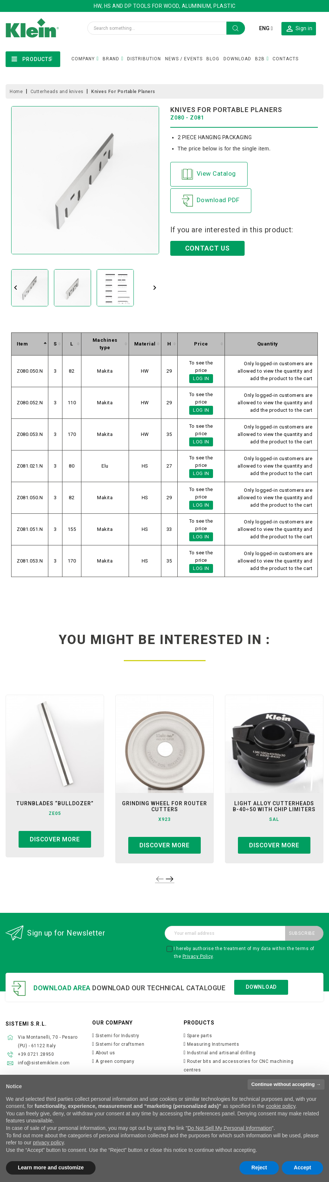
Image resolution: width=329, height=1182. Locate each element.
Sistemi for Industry (117, 1035)
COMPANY (83, 58)
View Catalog (209, 174)
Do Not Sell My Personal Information (229, 1128)
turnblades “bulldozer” (55, 803)
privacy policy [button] (48, 1143)
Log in (201, 378)
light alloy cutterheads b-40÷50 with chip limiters (274, 806)
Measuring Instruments (213, 1044)
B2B (260, 58)
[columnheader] (30, 343)
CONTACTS (285, 58)
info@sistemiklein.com (44, 1062)
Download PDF (211, 200)
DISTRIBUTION (144, 58)
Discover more (55, 839)
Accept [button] (302, 1167)
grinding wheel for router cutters (164, 806)
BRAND (111, 58)
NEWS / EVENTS (184, 58)
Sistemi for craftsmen (120, 1044)
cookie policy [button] (280, 1106)
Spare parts (199, 1035)
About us (105, 1052)
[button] (298, 28)
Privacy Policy (198, 956)
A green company (115, 1061)
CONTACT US (207, 248)
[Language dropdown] (265, 28)
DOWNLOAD (237, 58)
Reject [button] (259, 1167)
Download (261, 987)
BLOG (212, 58)
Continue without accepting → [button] (286, 1084)
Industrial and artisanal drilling (221, 1052)
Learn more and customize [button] (51, 1167)
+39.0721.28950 (36, 1054)
